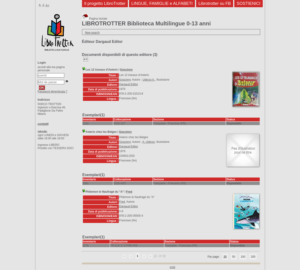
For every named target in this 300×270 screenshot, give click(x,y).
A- (40, 4)
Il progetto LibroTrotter (105, 3)
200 (253, 256)
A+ (47, 5)
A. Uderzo (148, 142)
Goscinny (126, 69)
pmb (172, 267)
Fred (129, 191)
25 (225, 256)
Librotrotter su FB (214, 3)
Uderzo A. (149, 79)
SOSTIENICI (248, 3)
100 (243, 256)
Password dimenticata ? (52, 91)
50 (233, 256)
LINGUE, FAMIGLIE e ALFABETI (162, 3)
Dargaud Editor (128, 84)
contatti (43, 124)
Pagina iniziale (94, 18)
